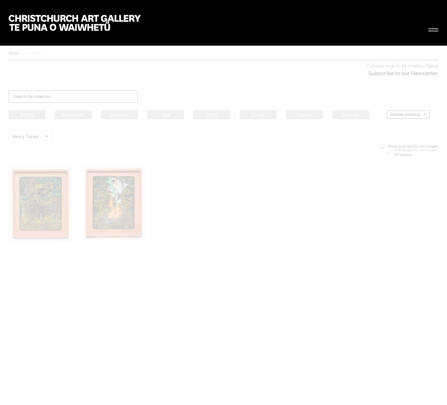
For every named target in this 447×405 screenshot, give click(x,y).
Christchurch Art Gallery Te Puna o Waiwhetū (75, 23)
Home (14, 53)
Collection (34, 53)
